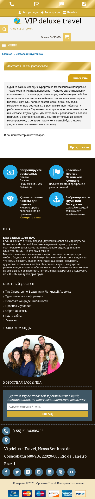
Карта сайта (12, 315)
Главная (7, 54)
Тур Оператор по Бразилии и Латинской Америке (37, 291)
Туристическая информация (23, 296)
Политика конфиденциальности (25, 301)
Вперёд (47, 414)
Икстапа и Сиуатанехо (29, 54)
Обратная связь (15, 311)
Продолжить (79, 147)
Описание (79, 78)
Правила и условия (17, 306)
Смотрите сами (30, 217)
